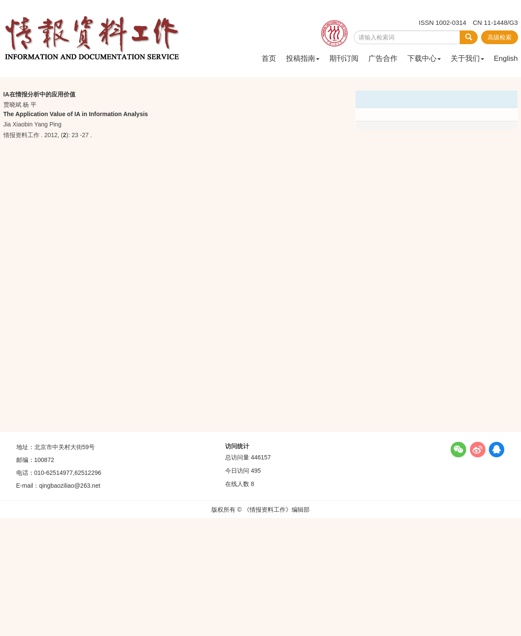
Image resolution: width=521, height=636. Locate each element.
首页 (269, 58)
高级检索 (500, 37)
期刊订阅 (343, 58)
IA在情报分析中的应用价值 (39, 94)
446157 (261, 457)
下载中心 (424, 58)
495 (256, 470)
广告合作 (383, 58)
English (506, 58)
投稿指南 (302, 58)
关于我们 (467, 58)
